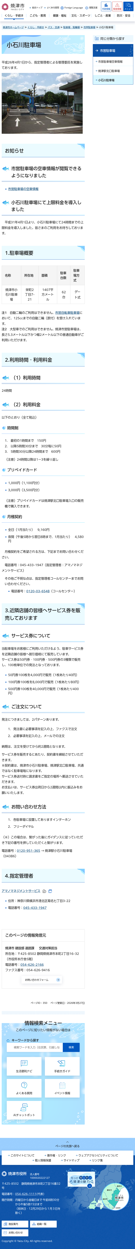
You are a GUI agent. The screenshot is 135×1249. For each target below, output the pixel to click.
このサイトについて (23, 1155)
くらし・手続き (36, 27)
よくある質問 (53, 8)
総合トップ (37, 8)
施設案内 (13, 1224)
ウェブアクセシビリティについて (98, 1155)
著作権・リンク (56, 1155)
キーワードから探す (25, 1040)
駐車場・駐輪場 (71, 27)
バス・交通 (54, 27)
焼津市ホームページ (13, 27)
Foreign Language (73, 8)
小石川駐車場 (106, 80)
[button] (117, 6)
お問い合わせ (16, 1232)
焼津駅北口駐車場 (109, 71)
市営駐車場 (89, 27)
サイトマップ (71, 1160)
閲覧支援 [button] (93, 8)
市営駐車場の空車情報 (23, 188)
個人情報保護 (43, 1160)
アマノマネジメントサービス (27, 890)
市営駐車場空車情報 (110, 61)
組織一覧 (41, 1224)
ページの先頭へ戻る (67, 1146)
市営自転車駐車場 (67, 312)
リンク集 (97, 1160)
